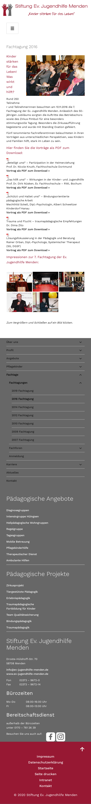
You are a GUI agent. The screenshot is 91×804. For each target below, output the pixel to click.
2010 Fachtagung (23, 423)
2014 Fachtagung (23, 407)
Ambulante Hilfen (17, 560)
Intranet (45, 780)
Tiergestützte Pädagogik (22, 591)
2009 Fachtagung (23, 431)
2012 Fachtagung (22, 415)
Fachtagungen (18, 382)
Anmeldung (16, 456)
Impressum (45, 756)
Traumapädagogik (17, 627)
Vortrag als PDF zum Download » (28, 170)
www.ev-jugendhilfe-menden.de (27, 673)
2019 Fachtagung (23, 390)
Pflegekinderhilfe (17, 547)
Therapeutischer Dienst (21, 554)
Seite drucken (45, 774)
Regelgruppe (14, 529)
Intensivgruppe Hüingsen (22, 516)
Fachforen (15, 448)
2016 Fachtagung (23, 398)
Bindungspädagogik (19, 621)
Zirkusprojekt (15, 585)
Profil (10, 350)
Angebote (12, 358)
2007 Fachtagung (23, 439)
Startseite (45, 768)
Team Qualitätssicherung (22, 614)
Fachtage (12, 374)
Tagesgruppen (15, 535)
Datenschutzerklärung (45, 762)
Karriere (11, 464)
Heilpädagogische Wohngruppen (27, 522)
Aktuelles (12, 472)
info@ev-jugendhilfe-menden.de (27, 669)
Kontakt (11, 480)
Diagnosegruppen (17, 510)
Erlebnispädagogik (18, 598)
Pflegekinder (14, 366)
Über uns (12, 342)
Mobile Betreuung (18, 541)
